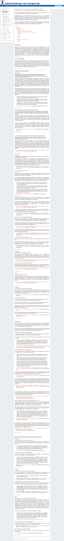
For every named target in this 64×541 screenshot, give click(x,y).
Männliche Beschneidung (6, 8)
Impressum (12, 5)
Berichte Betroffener (5, 9)
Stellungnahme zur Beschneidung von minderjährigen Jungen (27, 418)
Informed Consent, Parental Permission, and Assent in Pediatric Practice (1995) (29, 519)
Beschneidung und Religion (6, 35)
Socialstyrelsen (35, 179)
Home (2, 5)
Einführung (17, 27)
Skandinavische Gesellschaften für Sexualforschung (6, 14)
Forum (28, 5)
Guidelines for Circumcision (26, 464)
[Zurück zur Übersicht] (18, 68)
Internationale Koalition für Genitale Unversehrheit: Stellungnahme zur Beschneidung (7, 24)
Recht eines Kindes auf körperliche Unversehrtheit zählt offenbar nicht (28, 375)
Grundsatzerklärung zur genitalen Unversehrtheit (6, 26)
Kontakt (7, 5)
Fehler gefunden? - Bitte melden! (7, 40)
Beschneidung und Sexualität (6, 32)
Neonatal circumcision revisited (43, 478)
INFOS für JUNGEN (5, 28)
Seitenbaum (18, 5)
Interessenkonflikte (19, 28)
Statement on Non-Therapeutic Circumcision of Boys (25, 129)
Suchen (23, 5)
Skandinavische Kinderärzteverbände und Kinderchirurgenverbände (5, 17)
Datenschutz (33, 5)
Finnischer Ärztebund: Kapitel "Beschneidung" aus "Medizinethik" (7, 20)
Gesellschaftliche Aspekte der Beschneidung (6, 37)
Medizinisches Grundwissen (6, 31)
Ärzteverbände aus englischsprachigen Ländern (22, 39)
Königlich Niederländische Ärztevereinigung (5, 13)
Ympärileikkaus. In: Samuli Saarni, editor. (28, 314)
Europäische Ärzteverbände (20, 29)
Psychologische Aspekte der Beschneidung (6, 34)
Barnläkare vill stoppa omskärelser (27, 193)
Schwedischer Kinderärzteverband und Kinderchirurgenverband (6, 18)
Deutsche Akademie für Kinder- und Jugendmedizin (7, 22)
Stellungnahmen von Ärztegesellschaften (5, 11)
